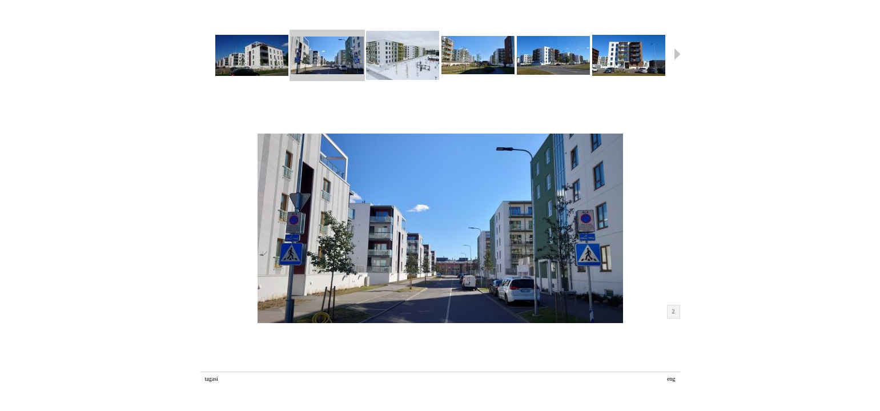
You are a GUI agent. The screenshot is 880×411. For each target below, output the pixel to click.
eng (671, 379)
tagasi (211, 379)
